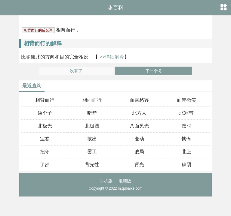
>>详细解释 (111, 56)
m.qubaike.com (130, 188)
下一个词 (153, 71)
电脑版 (125, 180)
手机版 (106, 180)
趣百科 (115, 7)
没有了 (76, 71)
